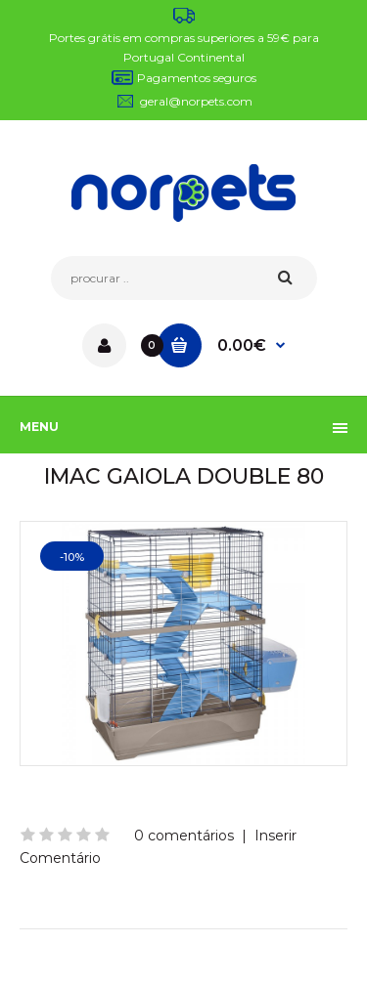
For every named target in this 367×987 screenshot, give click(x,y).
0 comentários (184, 835)
